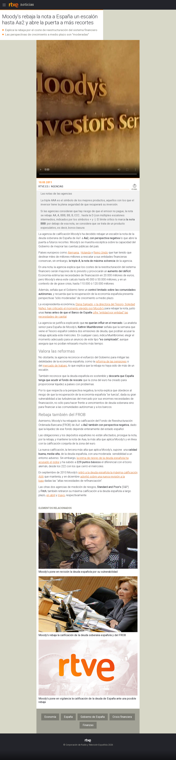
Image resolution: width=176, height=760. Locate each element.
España (68, 716)
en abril (50, 495)
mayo (61, 495)
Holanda (86, 252)
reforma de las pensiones (111, 361)
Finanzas (88, 725)
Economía (50, 716)
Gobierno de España (93, 716)
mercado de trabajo (55, 365)
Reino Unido (101, 252)
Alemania (73, 252)
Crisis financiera (122, 716)
